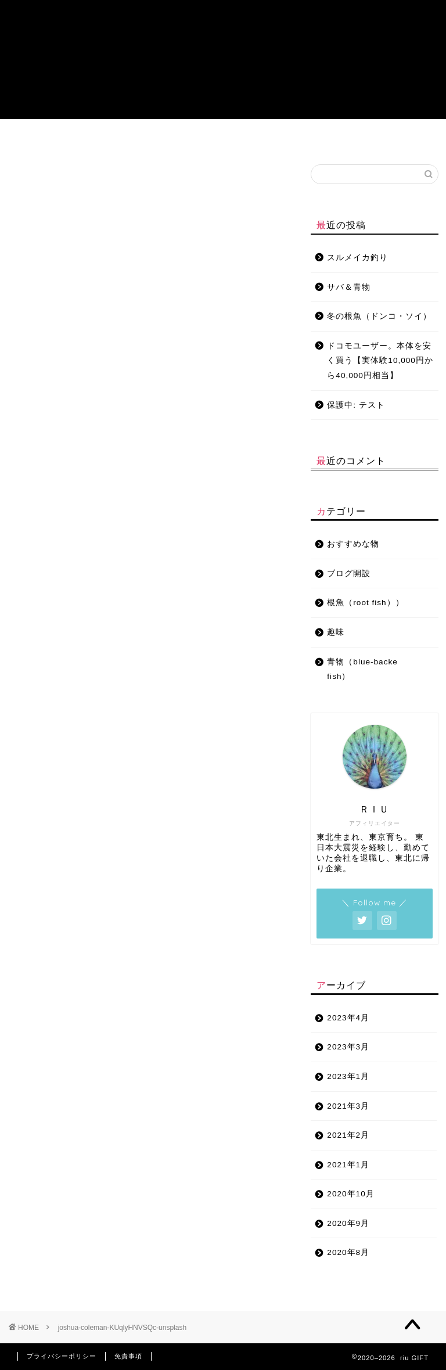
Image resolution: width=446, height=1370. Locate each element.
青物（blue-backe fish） (86, 138)
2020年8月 (348, 1252)
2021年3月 (348, 1106)
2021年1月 (348, 1164)
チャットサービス (368, 138)
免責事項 (128, 1356)
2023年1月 (348, 1076)
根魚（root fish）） (365, 602)
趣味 (236, 134)
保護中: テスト (356, 405)
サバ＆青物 (349, 287)
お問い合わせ (324, 138)
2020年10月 (350, 1193)
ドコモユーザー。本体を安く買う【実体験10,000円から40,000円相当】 (380, 360)
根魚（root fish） (142, 138)
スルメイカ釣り (357, 257)
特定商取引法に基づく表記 (412, 138)
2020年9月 (348, 1223)
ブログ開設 (280, 138)
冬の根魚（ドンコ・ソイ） (379, 316)
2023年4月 (348, 1017)
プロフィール (34, 138)
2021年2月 (348, 1135)
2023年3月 (348, 1046)
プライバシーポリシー (61, 1356)
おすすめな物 (193, 138)
